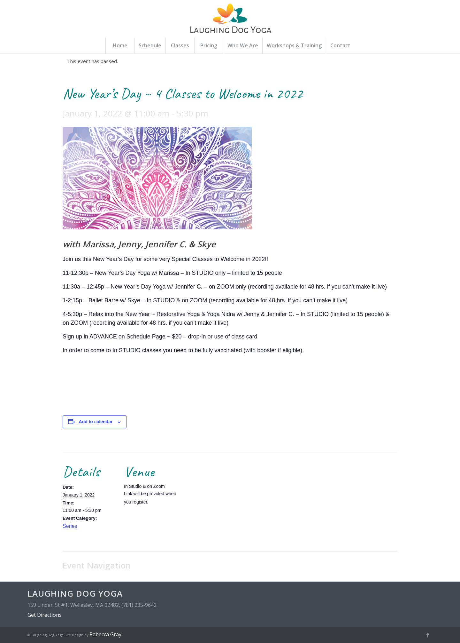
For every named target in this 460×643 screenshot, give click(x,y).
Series (70, 526)
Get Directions (44, 614)
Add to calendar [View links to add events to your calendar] (96, 421)
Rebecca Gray (105, 634)
